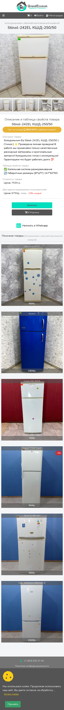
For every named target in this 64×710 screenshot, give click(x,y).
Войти (38, 15)
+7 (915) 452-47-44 (34, 660)
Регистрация (54, 15)
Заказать (32, 205)
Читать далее (11, 694)
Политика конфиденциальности (32, 666)
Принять (13, 704)
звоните (31, 129)
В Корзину (32, 212)
